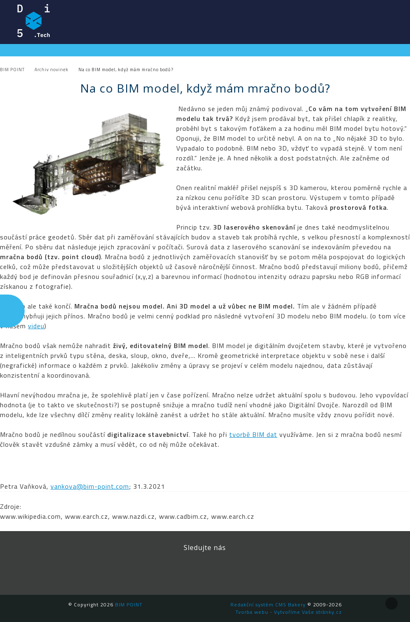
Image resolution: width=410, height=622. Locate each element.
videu (36, 326)
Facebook (149, 570)
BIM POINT (33, 20)
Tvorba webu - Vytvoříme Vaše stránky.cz (288, 612)
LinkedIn (186, 570)
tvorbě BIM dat (253, 434)
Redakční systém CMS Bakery (268, 604)
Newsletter (260, 570)
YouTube (223, 570)
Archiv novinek (52, 69)
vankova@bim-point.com (90, 486)
